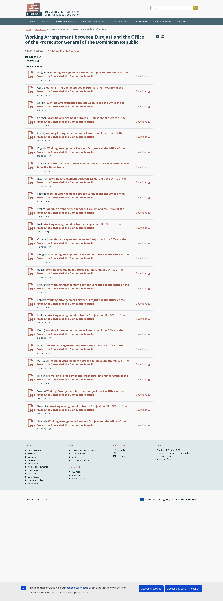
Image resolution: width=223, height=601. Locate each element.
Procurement (34, 460)
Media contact (78, 453)
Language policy (35, 480)
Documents (40, 29)
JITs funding (33, 463)
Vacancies (33, 457)
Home (31, 21)
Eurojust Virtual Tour (81, 460)
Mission (31, 453)
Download (143, 76)
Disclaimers (33, 473)
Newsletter (77, 475)
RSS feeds (76, 471)
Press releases (79, 478)
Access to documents (38, 466)
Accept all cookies (151, 588)
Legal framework (36, 450)
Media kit (76, 457)
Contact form (165, 459)
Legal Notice (33, 476)
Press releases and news (84, 450)
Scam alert (33, 483)
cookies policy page (77, 587)
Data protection (35, 470)
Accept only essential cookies (183, 588)
